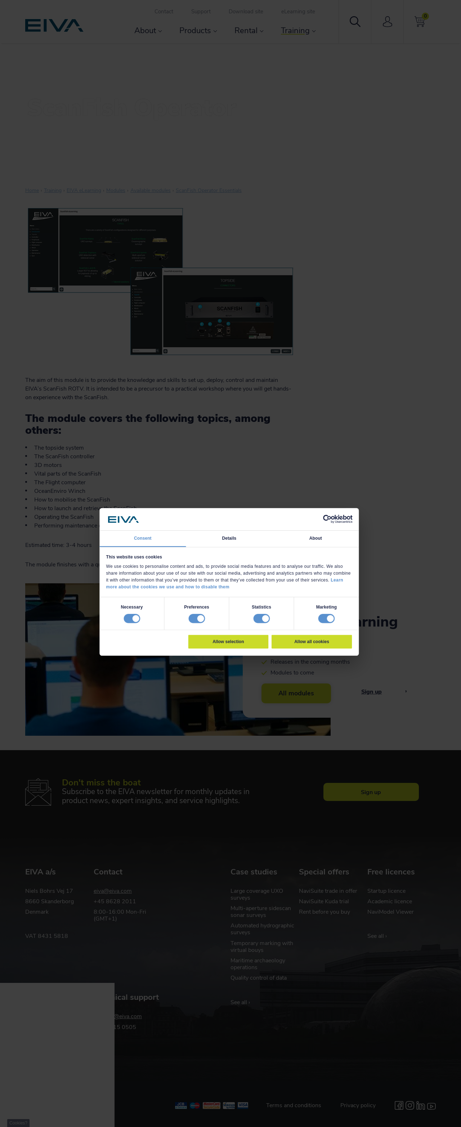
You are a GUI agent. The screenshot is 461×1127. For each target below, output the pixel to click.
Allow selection (228, 641)
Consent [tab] (143, 538)
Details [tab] (229, 538)
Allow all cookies (311, 641)
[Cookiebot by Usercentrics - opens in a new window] (327, 519)
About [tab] (315, 538)
